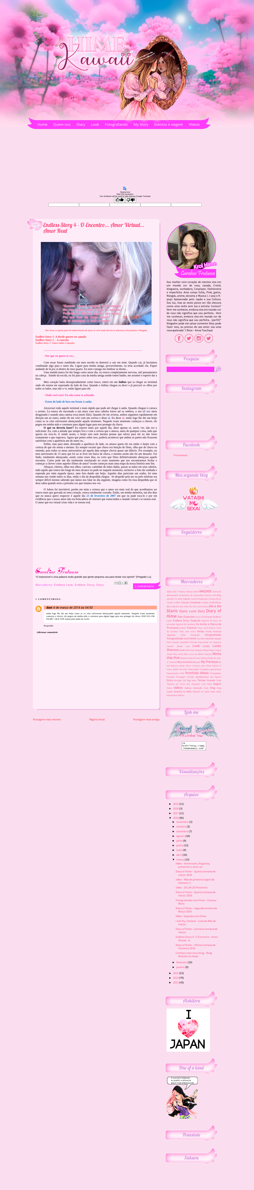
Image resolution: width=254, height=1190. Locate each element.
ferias (200, 631)
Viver (206, 688)
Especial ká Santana (185, 624)
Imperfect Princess (188, 642)
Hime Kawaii (173, 642)
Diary (201, 611)
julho (179, 842)
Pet (182, 673)
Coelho (176, 602)
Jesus (179, 646)
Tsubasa (170, 684)
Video (169, 688)
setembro (182, 833)
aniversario (172, 595)
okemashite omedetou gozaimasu (204, 669)
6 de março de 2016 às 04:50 (73, 607)
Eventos (192, 627)
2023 (174, 591)
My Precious (209, 662)
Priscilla (190, 676)
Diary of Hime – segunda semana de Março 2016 (196, 911)
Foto (183, 634)
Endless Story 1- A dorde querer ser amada (60, 336)
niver (182, 665)
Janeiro (170, 646)
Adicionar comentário (47, 632)
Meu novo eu (190, 654)
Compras (195, 602)
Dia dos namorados (198, 606)
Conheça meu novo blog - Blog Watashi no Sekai (194, 956)
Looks (206, 646)
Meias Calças (215, 650)
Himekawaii (180, 455)
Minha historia (205, 654)
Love (182, 650)
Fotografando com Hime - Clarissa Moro (196, 903)
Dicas (197, 616)
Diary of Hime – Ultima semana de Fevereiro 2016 (196, 948)
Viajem (217, 684)
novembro (182, 823)
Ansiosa (208, 595)
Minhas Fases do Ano (190, 658)
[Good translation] (119, 200)
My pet (196, 662)
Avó (214, 595)
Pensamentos (173, 673)
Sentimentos (202, 676)
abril (179, 856)
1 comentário (144, 586)
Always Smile (192, 591)
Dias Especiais (186, 616)
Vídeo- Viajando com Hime (191, 917)
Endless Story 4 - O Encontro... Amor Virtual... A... (197, 940)
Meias (206, 650)
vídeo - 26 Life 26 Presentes (192, 889)
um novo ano (183, 684)
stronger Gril (180, 680)
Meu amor (178, 654)
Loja (187, 646)
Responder (48, 625)
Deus (218, 602)
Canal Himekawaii (199, 598)
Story (100, 585)
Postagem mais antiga (146, 719)
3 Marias (181, 591)
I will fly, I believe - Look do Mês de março (196, 924)
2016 (169, 591)
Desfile (212, 602)
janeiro (180, 968)
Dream (208, 616)
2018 (176, 810)
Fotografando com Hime (181, 638)
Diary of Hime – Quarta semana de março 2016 (196, 874)
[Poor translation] (130, 200)
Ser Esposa (215, 676)
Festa (208, 631)
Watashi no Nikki (183, 691)
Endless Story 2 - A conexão (52, 340)
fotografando (213, 634)
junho (180, 847)
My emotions (185, 662)
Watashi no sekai (201, 691)
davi (49, 607)
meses (169, 654)
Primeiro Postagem (176, 676)
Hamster (201, 638)
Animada (217, 591)
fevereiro (182, 963)
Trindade (210, 680)
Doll (203, 616)
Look (196, 646)
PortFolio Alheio (197, 673)
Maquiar (199, 650)
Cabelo (186, 598)
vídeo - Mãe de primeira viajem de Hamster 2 (195, 882)
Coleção (185, 602)
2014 (176, 979)
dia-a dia (215, 606)
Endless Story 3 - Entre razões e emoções (54, 343)
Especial (196, 620)
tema (194, 680)
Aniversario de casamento (191, 595)
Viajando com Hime (202, 684)
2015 (176, 974)
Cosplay (205, 602)
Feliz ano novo (188, 631)
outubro (181, 828)
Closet (170, 602)
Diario (172, 610)
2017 (176, 814)
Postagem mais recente (47, 719)
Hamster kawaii (213, 638)
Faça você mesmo (207, 627)
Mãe (187, 650)
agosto (180, 837)
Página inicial (97, 719)
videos (178, 688)
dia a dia (171, 606)
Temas (201, 680)
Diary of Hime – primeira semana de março (196, 932)
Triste (218, 680)
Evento (183, 627)
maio (192, 650)
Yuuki (212, 691)
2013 (176, 984)
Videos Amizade (193, 687)
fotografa (195, 635)
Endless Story (84, 585)
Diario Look (187, 611)
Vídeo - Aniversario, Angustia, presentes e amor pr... (193, 866)
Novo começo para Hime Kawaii (202, 665)
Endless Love (63, 585)
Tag (188, 680)
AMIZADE (205, 591)
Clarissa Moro (214, 598)
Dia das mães (182, 606)
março (180, 861)
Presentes (215, 673)
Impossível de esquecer (209, 642)
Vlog (212, 687)
